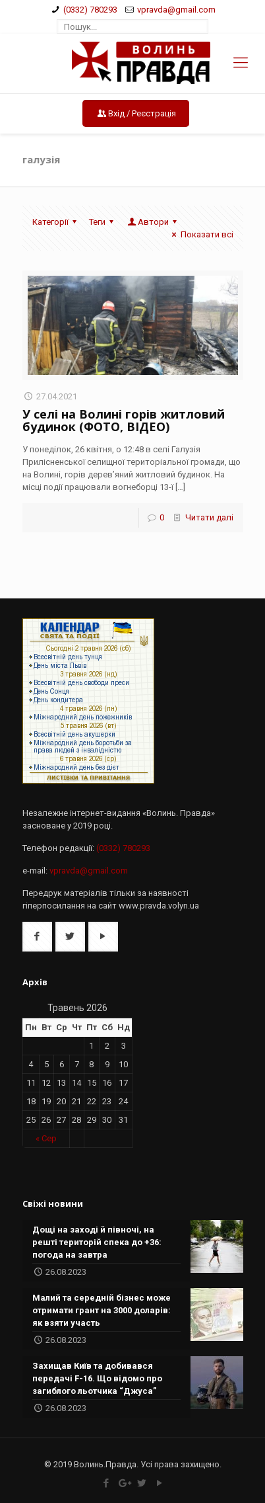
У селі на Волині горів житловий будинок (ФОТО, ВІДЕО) (123, 420)
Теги (103, 222)
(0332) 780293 (90, 10)
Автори (153, 222)
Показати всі (200, 234)
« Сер (46, 1138)
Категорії (56, 222)
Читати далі (209, 517)
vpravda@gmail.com (176, 10)
